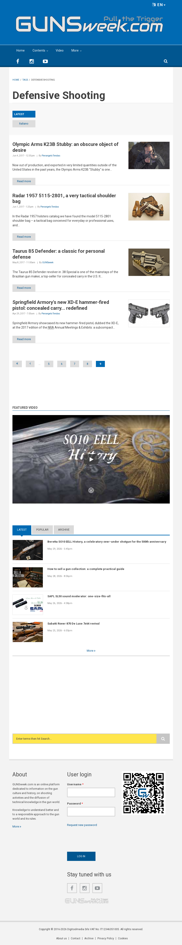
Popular (42, 529)
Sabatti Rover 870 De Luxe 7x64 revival (73, 623)
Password (75, 803)
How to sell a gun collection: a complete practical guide (85, 569)
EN (159, 4)
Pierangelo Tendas (51, 155)
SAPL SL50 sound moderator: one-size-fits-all (79, 596)
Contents (39, 50)
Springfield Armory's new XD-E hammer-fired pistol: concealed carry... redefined (60, 305)
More (75, 50)
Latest (22, 529)
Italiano (23, 123)
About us (61, 938)
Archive (63, 529)
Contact (75, 938)
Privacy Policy (105, 938)
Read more (24, 181)
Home (20, 50)
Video (60, 50)
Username (75, 784)
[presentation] (100, 838)
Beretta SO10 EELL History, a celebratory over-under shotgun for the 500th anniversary (106, 541)
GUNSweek (47, 262)
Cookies (123, 938)
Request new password (82, 825)
